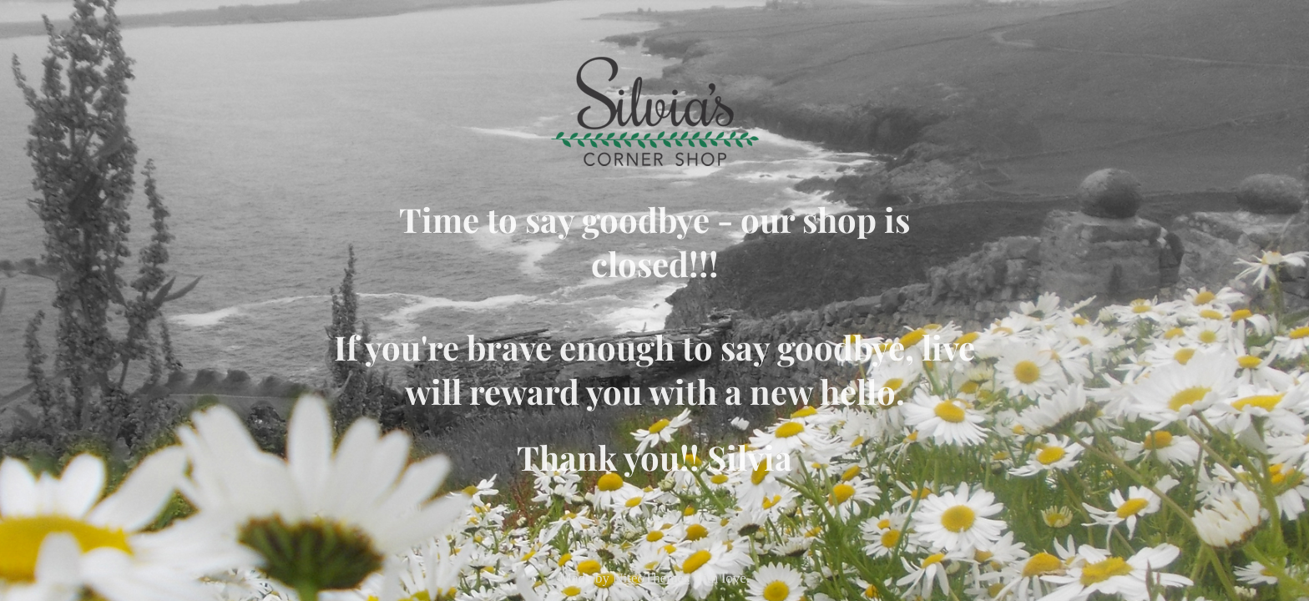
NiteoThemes (651, 578)
